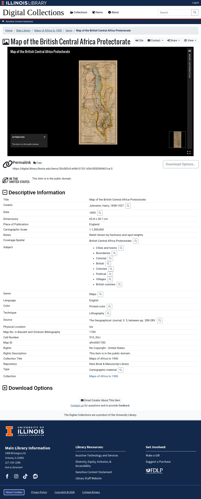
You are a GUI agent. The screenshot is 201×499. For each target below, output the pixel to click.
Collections (78, 12)
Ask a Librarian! (14, 467)
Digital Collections (33, 12)
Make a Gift (153, 455)
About (113, 12)
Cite (139, 40)
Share (172, 40)
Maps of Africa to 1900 (48, 30)
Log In (196, 2)
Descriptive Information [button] (34, 192)
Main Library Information (27, 448)
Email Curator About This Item (100, 400)
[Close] (45, 137)
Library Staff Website (88, 478)
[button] (189, 51)
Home (8, 30)
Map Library (23, 30)
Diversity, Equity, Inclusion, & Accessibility (93, 464)
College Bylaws (91, 492)
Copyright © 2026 (65, 492)
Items (97, 12)
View (189, 40)
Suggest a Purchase (158, 462)
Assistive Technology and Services (96, 455)
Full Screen (188, 152)
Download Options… (181, 164)
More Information (189, 55)
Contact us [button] (77, 405)
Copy (37, 162)
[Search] (174, 12)
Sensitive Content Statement (19, 21)
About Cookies (14, 492)
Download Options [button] (28, 388)
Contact (154, 40)
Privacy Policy (39, 492)
